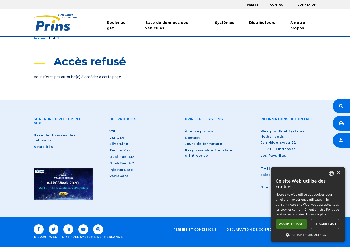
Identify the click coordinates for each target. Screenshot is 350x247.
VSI (112, 131)
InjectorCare (121, 170)
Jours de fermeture (203, 144)
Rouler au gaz (116, 25)
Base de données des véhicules (166, 25)
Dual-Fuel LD (121, 157)
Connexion (306, 4)
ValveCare (119, 176)
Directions (270, 187)
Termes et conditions (195, 229)
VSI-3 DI (116, 138)
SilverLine (118, 144)
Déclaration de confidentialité (258, 229)
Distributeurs (262, 22)
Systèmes (224, 22)
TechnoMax (120, 150)
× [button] (338, 173)
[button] (308, 234)
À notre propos (297, 25)
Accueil (40, 38)
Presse (252, 4)
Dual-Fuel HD (122, 163)
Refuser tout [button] (325, 224)
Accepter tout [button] (291, 224)
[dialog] (308, 204)
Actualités (43, 147)
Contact (277, 4)
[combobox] (331, 173)
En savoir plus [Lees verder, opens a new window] (316, 214)
